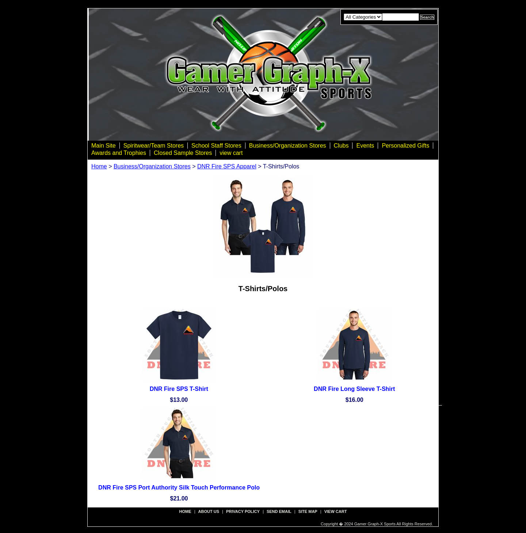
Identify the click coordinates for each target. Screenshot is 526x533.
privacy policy (243, 511)
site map (307, 511)
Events (365, 145)
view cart (231, 153)
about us (208, 511)
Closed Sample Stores (183, 153)
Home (99, 166)
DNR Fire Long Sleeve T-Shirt (354, 389)
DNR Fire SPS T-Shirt (179, 389)
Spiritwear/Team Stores (153, 145)
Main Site (103, 145)
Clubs (341, 145)
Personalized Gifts (405, 145)
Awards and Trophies (118, 153)
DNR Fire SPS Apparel (226, 166)
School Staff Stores (216, 145)
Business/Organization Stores (287, 145)
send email (279, 511)
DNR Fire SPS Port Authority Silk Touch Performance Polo (179, 487)
